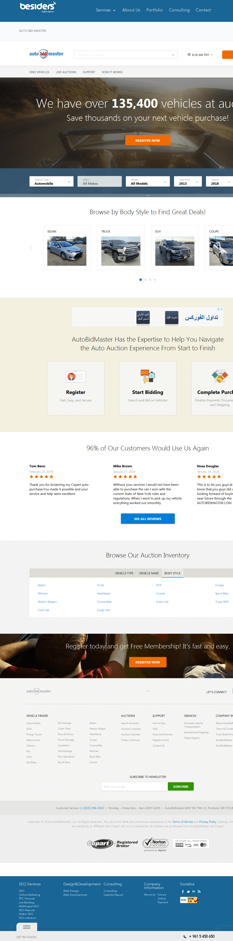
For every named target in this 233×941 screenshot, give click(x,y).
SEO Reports (27, 910)
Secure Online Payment (163, 898)
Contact (203, 10)
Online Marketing (29, 895)
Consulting (179, 10)
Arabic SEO (26, 914)
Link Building (26, 902)
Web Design (71, 891)
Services (103, 10)
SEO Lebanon (27, 918)
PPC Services (27, 898)
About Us (131, 10)
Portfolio (154, 10)
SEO (22, 891)
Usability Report (113, 895)
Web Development (75, 895)
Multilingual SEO (29, 906)
